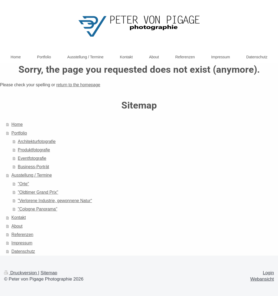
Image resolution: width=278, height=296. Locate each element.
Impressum (21, 243)
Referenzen (22, 234)
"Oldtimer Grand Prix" (38, 192)
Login (268, 272)
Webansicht (262, 279)
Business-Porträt (33, 166)
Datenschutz (23, 251)
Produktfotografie (34, 150)
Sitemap (48, 272)
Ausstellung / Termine (31, 175)
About (17, 226)
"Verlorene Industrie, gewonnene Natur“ (55, 200)
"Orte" (23, 184)
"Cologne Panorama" (37, 209)
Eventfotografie (32, 158)
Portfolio (19, 133)
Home (17, 124)
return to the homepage (78, 84)
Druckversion (21, 272)
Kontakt (18, 217)
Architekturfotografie (37, 141)
